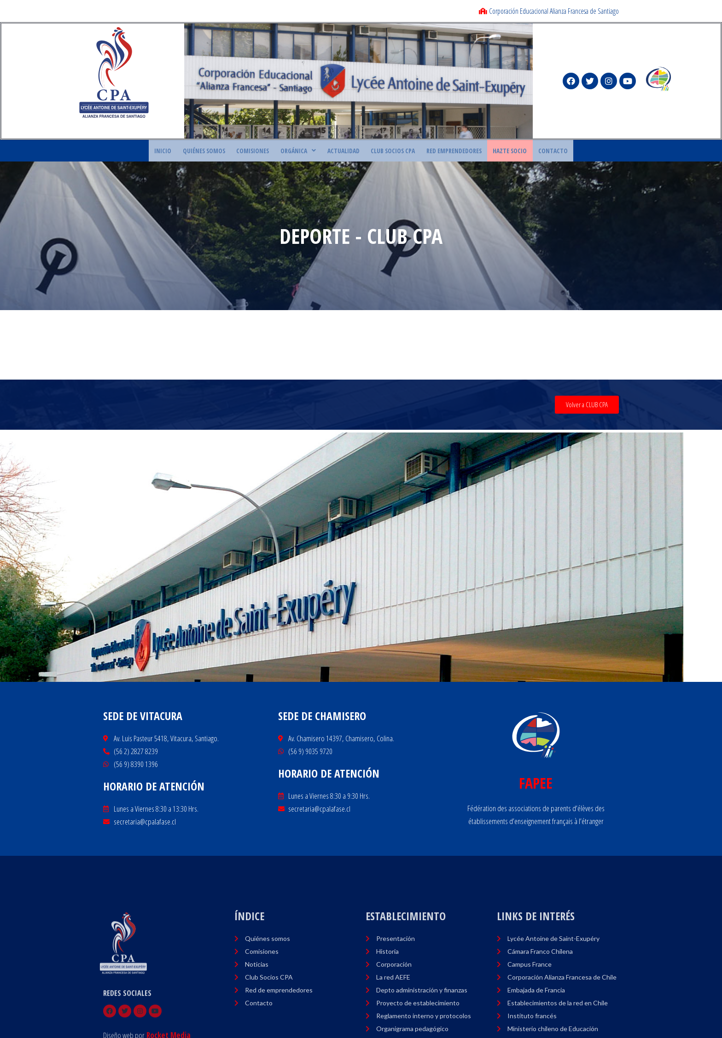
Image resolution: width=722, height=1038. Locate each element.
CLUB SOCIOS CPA (388, 152)
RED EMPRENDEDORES (443, 152)
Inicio (187, 152)
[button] (587, 407)
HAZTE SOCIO (493, 152)
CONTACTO (530, 152)
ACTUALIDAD (344, 152)
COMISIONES (265, 152)
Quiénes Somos (222, 152)
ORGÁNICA (304, 152)
